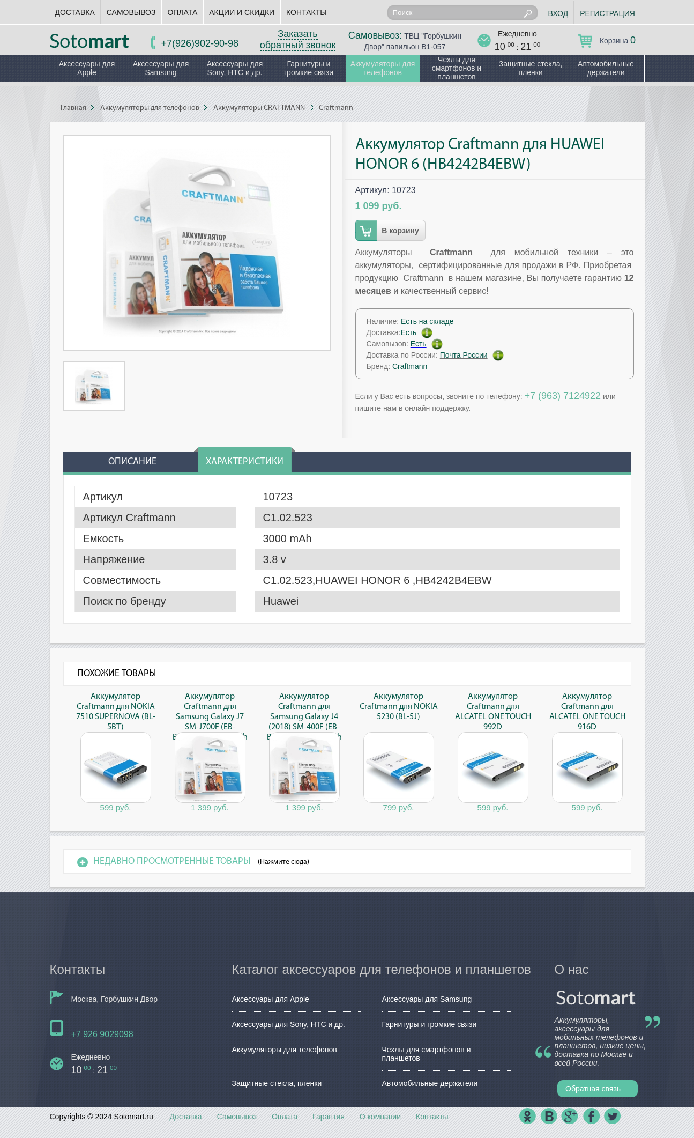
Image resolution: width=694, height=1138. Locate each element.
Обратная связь (593, 1088)
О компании (380, 1116)
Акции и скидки (241, 12)
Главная (73, 108)
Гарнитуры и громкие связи (308, 68)
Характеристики (244, 462)
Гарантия (328, 1116)
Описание (132, 462)
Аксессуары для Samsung (161, 68)
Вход (558, 13)
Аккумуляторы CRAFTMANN (259, 108)
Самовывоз (131, 12)
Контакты (306, 12)
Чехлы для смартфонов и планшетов (456, 68)
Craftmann (336, 108)
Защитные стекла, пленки (531, 68)
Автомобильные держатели (606, 68)
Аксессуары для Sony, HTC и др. (235, 68)
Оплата (182, 12)
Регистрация (607, 13)
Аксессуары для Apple (87, 68)
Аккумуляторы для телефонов (382, 68)
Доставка (75, 12)
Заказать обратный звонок (298, 39)
